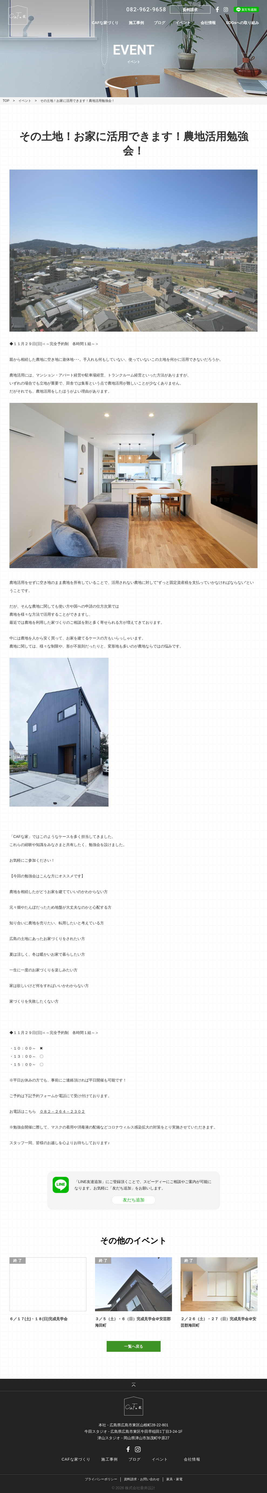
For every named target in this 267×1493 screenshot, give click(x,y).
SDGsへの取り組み (242, 23)
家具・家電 (174, 1479)
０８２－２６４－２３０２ (62, 1111)
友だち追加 (133, 1200)
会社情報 (208, 23)
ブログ (159, 23)
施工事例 (136, 23)
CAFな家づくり (105, 23)
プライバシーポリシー (101, 1479)
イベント (183, 23)
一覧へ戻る (133, 1346)
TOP (6, 101)
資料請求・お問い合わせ (142, 1479)
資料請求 (190, 10)
